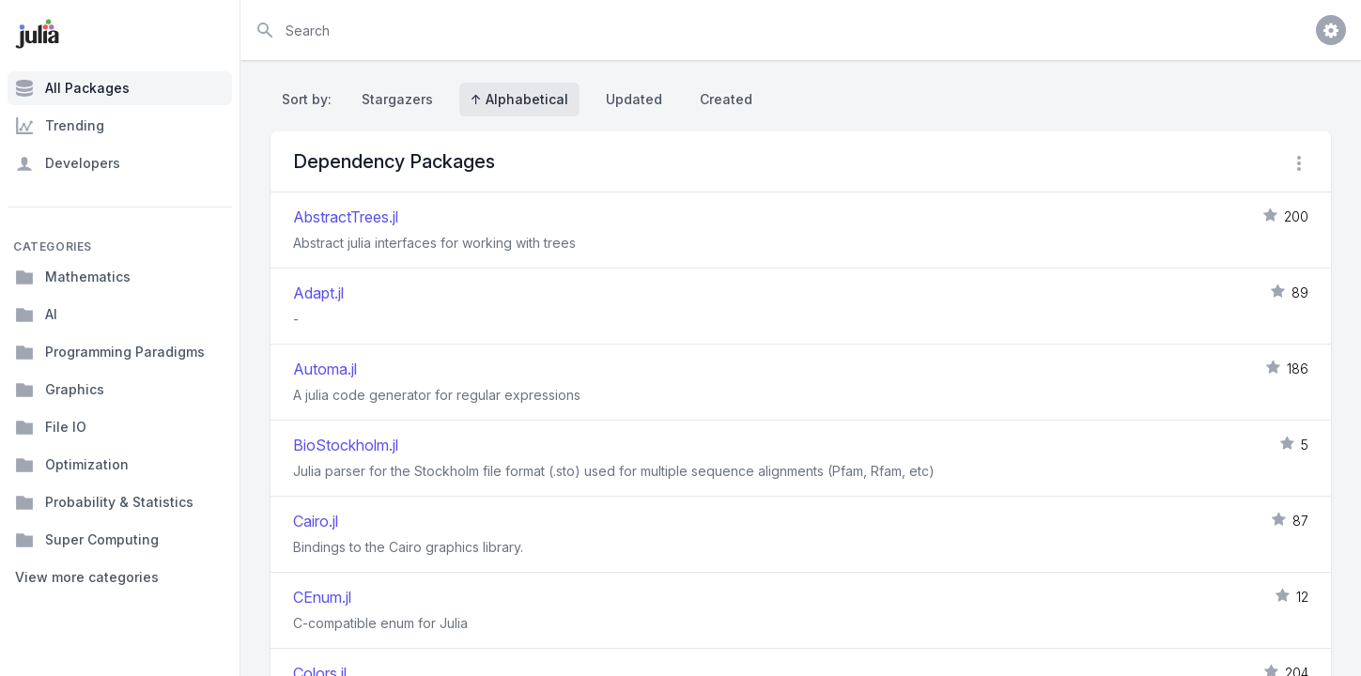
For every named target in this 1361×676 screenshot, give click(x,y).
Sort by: (310, 99)
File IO (50, 427)
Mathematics (73, 277)
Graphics (59, 389)
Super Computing (87, 539)
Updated (634, 99)
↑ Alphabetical (519, 99)
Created (726, 99)
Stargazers (397, 99)
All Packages (72, 88)
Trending (59, 125)
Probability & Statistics (104, 502)
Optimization (72, 464)
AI (36, 314)
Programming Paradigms (110, 352)
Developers (67, 163)
